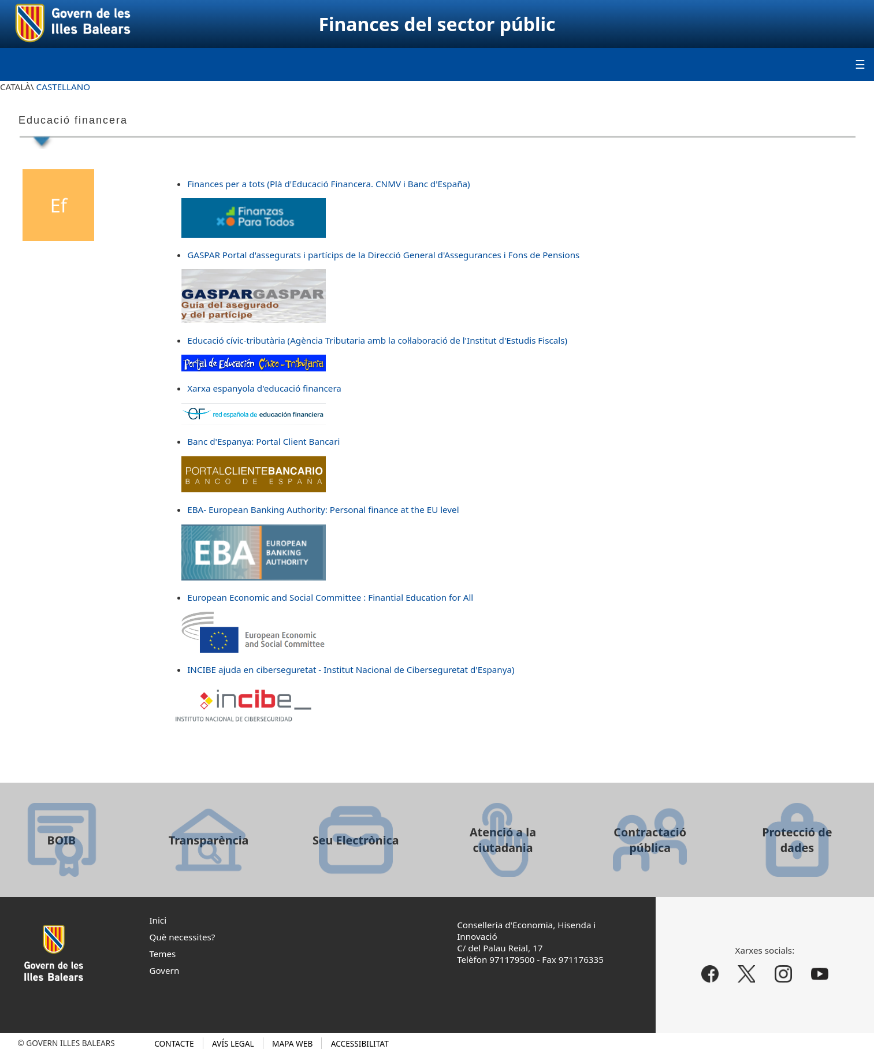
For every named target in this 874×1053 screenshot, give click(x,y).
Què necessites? (182, 937)
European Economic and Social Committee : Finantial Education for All (330, 597)
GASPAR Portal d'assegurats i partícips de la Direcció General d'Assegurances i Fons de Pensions (383, 255)
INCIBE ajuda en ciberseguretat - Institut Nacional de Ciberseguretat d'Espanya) (350, 669)
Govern (164, 970)
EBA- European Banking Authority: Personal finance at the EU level (323, 509)
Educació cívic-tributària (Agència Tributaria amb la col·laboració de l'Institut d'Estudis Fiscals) (377, 340)
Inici (157, 920)
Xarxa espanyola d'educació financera (264, 388)
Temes (162, 953)
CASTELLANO (63, 86)
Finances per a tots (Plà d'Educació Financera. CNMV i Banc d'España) (328, 183)
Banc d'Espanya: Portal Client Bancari (263, 441)
